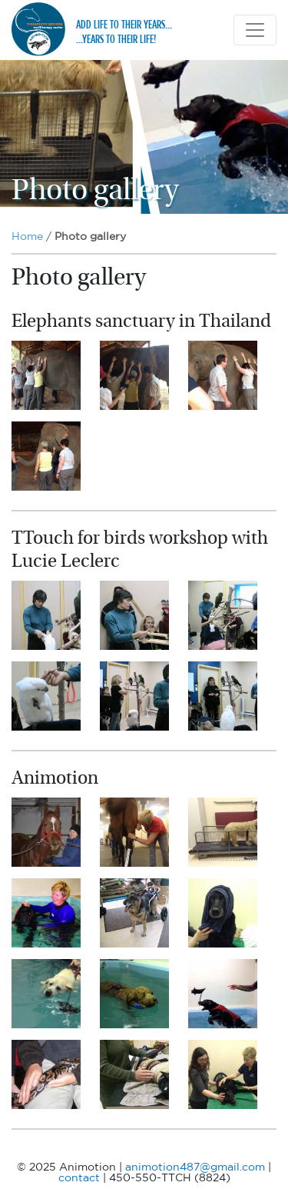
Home (27, 236)
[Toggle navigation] (254, 30)
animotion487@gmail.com (195, 1167)
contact (79, 1178)
